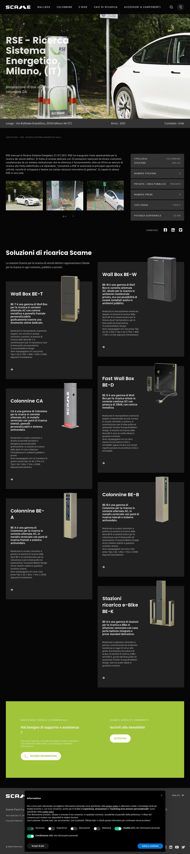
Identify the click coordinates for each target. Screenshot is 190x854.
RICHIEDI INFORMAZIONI (43, 756)
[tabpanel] (24, 195)
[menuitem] (43, 7)
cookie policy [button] (48, 812)
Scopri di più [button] (38, 846)
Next (72, 215)
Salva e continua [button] (150, 846)
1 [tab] (63, 216)
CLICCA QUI (120, 738)
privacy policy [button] (112, 806)
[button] (161, 795)
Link (49, 330)
